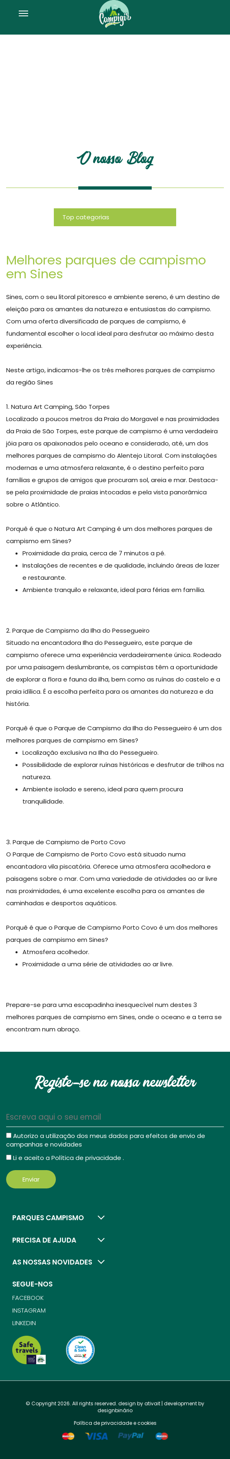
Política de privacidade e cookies (115, 1423)
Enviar (31, 1179)
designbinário (115, 1410)
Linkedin (24, 1323)
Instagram (29, 1310)
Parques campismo (48, 1218)
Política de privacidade (87, 1157)
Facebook (28, 1297)
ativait (152, 1403)
